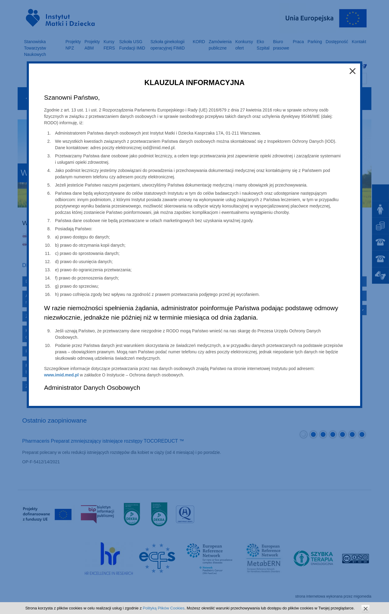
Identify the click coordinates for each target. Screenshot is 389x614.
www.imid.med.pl (61, 374)
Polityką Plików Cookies (163, 608)
